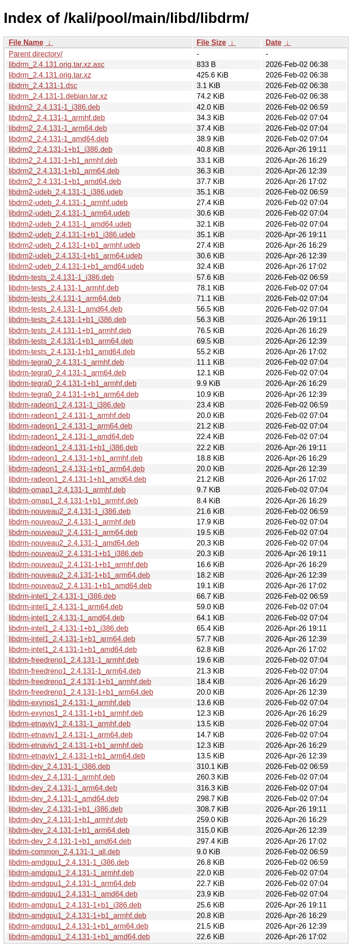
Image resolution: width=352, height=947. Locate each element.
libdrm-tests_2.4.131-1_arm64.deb (65, 298)
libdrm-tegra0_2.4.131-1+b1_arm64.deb (73, 394)
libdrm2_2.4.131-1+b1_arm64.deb (64, 171)
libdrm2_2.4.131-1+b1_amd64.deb (65, 181)
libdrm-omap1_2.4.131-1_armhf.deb (67, 490)
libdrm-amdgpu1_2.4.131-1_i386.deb (69, 862)
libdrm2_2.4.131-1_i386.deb (54, 107)
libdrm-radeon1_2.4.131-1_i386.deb (67, 405)
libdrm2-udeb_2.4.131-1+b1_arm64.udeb (75, 256)
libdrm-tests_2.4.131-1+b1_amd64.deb (72, 352)
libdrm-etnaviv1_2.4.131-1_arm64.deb (70, 735)
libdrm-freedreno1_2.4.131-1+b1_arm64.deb (81, 692)
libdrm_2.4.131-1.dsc (43, 85)
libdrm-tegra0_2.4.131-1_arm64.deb (67, 373)
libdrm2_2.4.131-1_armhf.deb (57, 118)
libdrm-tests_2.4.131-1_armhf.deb (64, 288)
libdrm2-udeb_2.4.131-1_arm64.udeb (69, 213)
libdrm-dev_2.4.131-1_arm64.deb (63, 788)
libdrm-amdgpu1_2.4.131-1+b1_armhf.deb (77, 915)
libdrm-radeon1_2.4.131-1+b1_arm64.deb (77, 469)
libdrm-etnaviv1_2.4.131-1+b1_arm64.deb (77, 756)
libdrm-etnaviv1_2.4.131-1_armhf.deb (70, 724)
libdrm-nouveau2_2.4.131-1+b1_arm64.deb (79, 575)
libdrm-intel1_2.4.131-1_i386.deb (62, 596)
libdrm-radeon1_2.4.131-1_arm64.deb (70, 426)
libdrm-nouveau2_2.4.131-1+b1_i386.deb (76, 553)
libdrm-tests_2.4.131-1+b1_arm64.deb (71, 341)
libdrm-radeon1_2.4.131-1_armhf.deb (69, 415)
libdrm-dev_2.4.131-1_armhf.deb (62, 777)
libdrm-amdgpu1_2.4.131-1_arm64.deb (72, 883)
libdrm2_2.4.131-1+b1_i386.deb (60, 149)
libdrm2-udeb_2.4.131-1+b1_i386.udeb (72, 235)
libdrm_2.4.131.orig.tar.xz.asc (56, 64)
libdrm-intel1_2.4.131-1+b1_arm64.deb (72, 639)
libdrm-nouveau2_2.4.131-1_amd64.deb (74, 543)
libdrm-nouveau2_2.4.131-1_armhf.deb (72, 522)
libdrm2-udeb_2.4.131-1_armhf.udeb (68, 202)
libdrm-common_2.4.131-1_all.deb (64, 852)
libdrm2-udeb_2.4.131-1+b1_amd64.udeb (76, 266)
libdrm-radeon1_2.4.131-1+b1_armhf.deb (76, 458)
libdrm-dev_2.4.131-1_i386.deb (59, 766)
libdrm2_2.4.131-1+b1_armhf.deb (63, 160)
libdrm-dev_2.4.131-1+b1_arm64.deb (69, 830)
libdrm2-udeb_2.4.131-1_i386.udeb (66, 192)
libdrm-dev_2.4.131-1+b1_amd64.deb (70, 841)
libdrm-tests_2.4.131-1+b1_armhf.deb (70, 330)
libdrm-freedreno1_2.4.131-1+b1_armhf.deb (80, 681)
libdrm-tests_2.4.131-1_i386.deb (61, 277)
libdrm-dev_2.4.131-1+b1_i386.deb (66, 809)
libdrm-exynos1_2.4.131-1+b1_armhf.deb (76, 713)
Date (273, 42)
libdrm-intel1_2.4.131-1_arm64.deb (66, 607)
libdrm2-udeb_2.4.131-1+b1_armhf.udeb (74, 245)
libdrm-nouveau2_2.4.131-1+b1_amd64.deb (80, 586)
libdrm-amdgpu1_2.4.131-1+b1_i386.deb (75, 905)
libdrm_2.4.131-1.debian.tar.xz (58, 96)
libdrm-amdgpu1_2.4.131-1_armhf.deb (71, 873)
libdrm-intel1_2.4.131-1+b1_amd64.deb (73, 649)
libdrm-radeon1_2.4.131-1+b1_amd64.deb (77, 479)
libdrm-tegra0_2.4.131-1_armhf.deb (66, 362)
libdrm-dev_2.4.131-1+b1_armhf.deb (68, 820)
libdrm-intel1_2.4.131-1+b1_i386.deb (68, 628)
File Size (211, 42)
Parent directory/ (35, 54)
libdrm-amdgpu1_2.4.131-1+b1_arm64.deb (78, 926)
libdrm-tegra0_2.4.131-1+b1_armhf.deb (73, 383)
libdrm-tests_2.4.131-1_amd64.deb (65, 309)
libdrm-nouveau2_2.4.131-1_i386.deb (70, 511)
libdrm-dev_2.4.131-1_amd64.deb (64, 798)
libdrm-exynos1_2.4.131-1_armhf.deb (70, 703)
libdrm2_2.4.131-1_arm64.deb (58, 128)
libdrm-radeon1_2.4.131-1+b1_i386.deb (73, 447)
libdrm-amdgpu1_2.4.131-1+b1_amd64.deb (79, 937)
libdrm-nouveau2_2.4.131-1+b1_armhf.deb (78, 564)
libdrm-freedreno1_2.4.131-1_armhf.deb (74, 660)
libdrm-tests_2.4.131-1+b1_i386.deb (67, 319)
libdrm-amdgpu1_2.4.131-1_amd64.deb (73, 894)
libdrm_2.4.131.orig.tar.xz (50, 75)
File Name (26, 42)
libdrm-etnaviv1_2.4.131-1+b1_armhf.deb (76, 745)
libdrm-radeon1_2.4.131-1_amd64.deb (71, 436)
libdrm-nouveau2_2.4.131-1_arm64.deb (73, 532)
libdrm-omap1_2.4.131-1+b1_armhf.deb (73, 501)
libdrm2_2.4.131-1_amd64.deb (59, 139)
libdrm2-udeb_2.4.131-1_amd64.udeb (70, 224)
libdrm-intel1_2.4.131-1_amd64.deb (67, 618)
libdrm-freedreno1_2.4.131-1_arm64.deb (75, 671)
